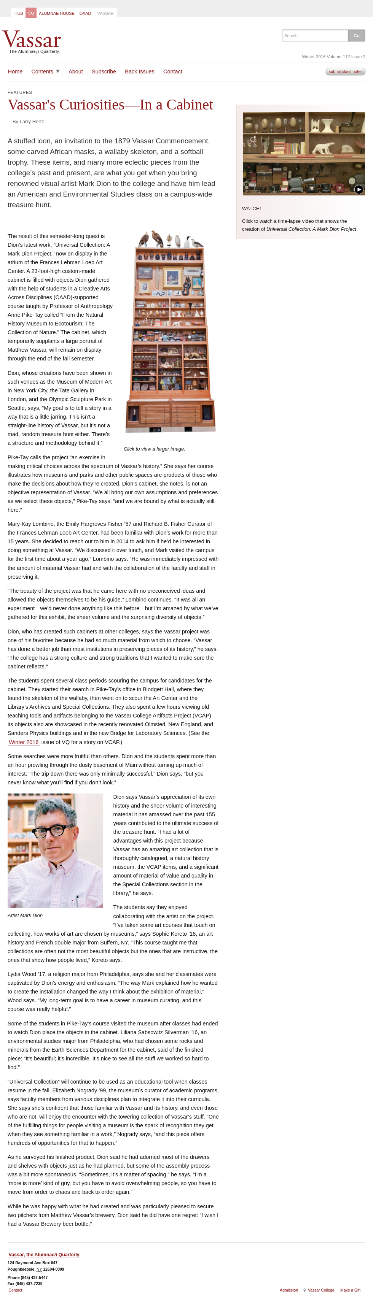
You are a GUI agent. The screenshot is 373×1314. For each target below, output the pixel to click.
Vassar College (321, 1290)
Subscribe (104, 71)
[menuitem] (18, 13)
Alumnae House (56, 13)
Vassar (105, 13)
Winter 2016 (24, 742)
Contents (42, 71)
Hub (18, 13)
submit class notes (346, 71)
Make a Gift (350, 1290)
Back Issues (140, 71)
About (76, 71)
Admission (289, 1290)
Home (15, 71)
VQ (31, 13)
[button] (356, 35)
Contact (172, 71)
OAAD (85, 13)
